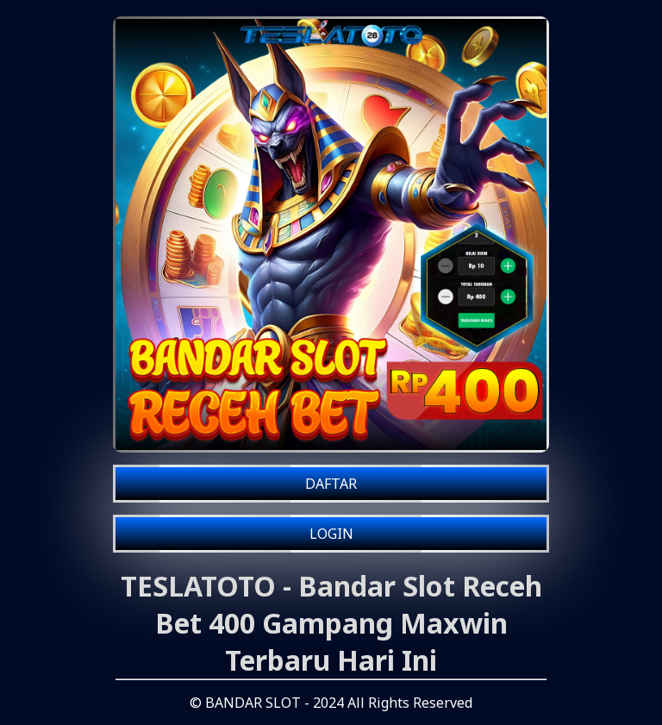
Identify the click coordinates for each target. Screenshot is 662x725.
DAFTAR (331, 483)
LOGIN (331, 533)
